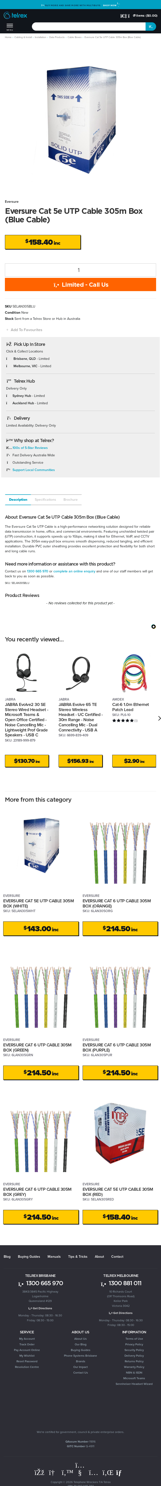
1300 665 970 (37, 571)
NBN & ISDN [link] (134, 1372)
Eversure (12, 201)
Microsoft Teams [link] (134, 1378)
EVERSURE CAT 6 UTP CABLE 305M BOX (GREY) (37, 1192)
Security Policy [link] (134, 1350)
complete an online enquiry (74, 571)
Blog (7, 1256)
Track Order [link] (27, 1344)
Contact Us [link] (80, 1372)
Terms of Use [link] (134, 1339)
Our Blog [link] (81, 1344)
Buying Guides (29, 1256)
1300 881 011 (120, 1283)
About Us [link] (80, 1339)
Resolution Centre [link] (27, 1367)
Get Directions (40, 1308)
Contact (117, 1256)
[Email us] (120, 1472)
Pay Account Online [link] (27, 1350)
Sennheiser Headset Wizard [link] (134, 1384)
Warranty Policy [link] (134, 1367)
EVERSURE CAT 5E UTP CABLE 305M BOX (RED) (118, 1192)
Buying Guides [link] (80, 1350)
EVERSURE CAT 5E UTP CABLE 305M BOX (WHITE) (38, 903)
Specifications (45, 499)
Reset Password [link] (26, 1361)
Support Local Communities (33, 470)
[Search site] (151, 26)
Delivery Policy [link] (134, 1355)
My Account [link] (27, 1339)
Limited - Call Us (80, 284)
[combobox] (89, 26)
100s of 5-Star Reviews (30, 447)
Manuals (54, 1256)
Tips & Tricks (77, 1256)
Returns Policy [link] (134, 1361)
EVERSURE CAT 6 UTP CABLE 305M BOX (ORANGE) (117, 903)
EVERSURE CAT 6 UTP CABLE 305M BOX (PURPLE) (117, 1047)
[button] (23, 330)
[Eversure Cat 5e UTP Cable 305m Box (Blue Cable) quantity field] (80, 270)
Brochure (70, 499)
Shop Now (111, 5)
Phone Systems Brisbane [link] (80, 1355)
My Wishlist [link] (27, 1355)
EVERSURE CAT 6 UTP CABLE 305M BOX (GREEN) (37, 1047)
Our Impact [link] (80, 1367)
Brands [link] (80, 1361)
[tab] (18, 499)
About (99, 1256)
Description (18, 499)
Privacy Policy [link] (134, 1344)
